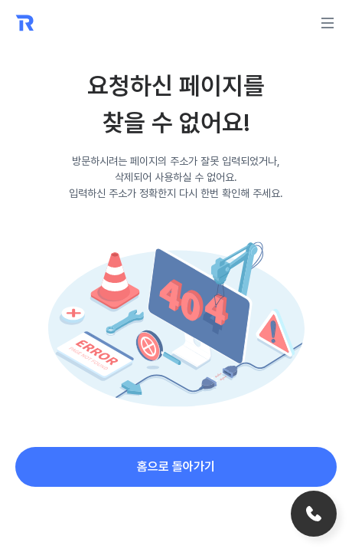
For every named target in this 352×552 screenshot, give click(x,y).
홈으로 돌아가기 (176, 466)
